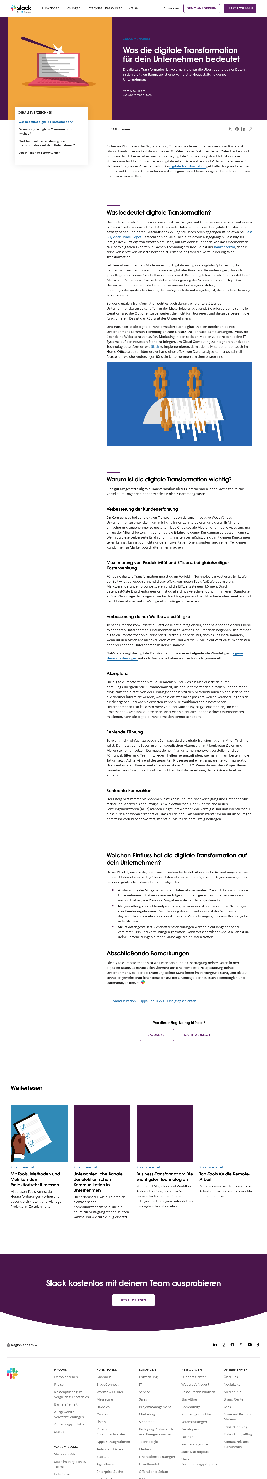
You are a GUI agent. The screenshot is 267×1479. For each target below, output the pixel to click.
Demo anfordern (202, 8)
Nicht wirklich (197, 1035)
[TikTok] (258, 1345)
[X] (241, 1345)
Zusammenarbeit (137, 39)
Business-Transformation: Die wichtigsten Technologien (165, 1176)
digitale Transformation (187, 166)
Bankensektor (224, 247)
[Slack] (21, 8)
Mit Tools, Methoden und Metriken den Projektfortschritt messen (35, 1179)
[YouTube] (250, 1345)
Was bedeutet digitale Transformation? (46, 122)
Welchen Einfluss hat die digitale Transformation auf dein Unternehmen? (47, 143)
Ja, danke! (157, 1035)
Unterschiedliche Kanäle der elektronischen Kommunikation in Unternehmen (98, 1182)
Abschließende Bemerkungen (39, 152)
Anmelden (171, 8)
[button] (22, 1345)
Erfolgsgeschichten (181, 1001)
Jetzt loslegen (240, 8)
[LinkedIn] (215, 1345)
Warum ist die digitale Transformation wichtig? (45, 131)
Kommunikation (123, 1001)
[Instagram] (223, 1345)
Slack (155, 346)
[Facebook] (232, 1345)
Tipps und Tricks (151, 1001)
